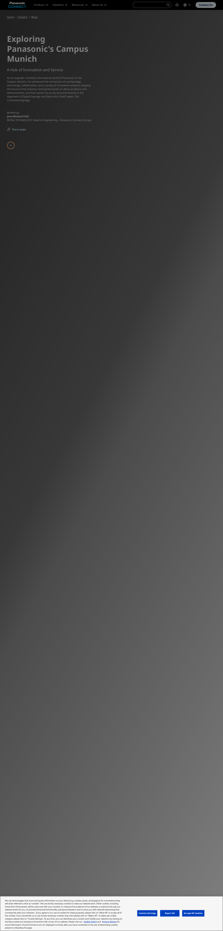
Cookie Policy (90, 921)
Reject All (170, 913)
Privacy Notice (109, 921)
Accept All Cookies (193, 913)
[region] (111, 913)
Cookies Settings (147, 913)
